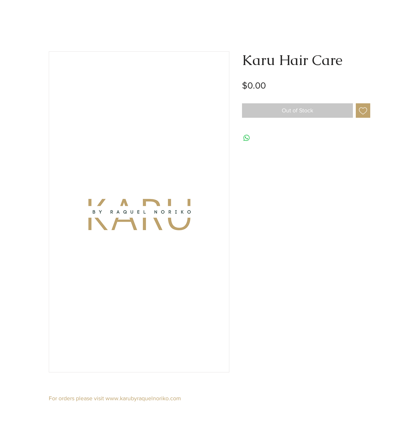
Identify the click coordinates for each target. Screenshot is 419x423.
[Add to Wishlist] (363, 110)
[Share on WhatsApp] (246, 138)
